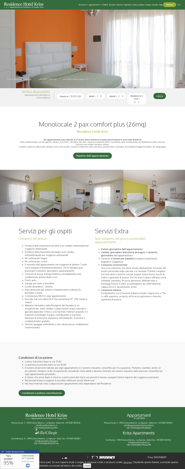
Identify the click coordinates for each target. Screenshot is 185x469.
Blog (161, 5)
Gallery (148, 5)
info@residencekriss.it (75, 79)
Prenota (169, 5)
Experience (127, 5)
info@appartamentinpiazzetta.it (139, 425)
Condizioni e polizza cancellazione (42, 392)
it (179, 4)
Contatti (155, 5)
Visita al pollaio (138, 5)
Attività (120, 5)
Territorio (112, 5)
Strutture (83, 5)
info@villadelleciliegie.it (46, 441)
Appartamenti (95, 5)
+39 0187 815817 (165, 423)
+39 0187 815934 (47, 79)
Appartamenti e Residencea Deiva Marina (37, 96)
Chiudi (87, 465)
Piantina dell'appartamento (92, 155)
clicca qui (127, 462)
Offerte (105, 5)
